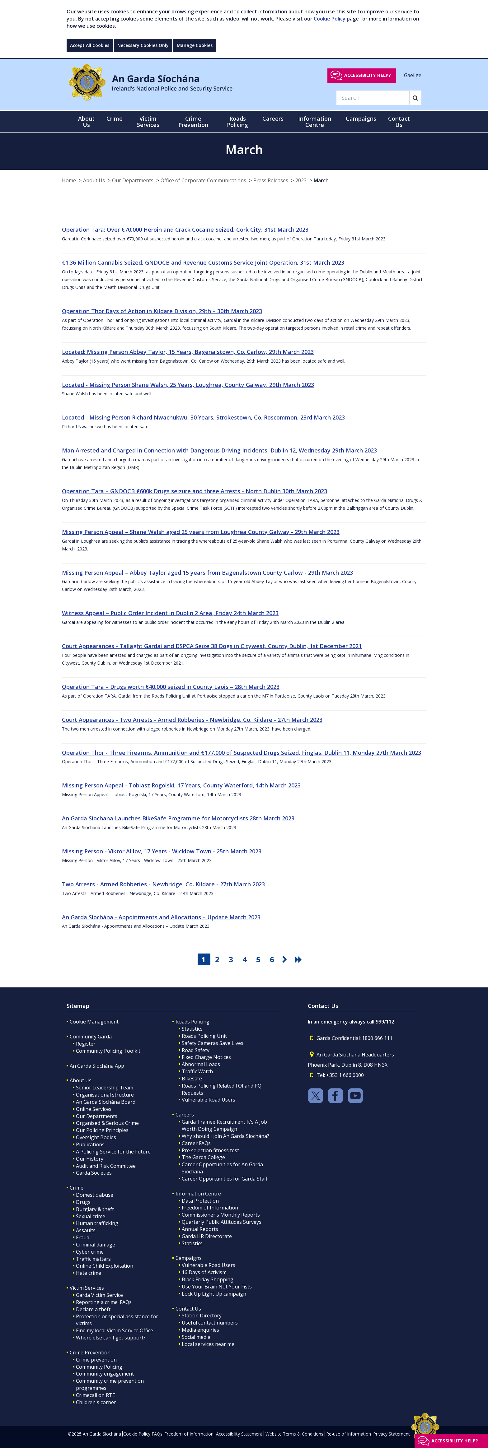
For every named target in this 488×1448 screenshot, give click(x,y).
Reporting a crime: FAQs (104, 1302)
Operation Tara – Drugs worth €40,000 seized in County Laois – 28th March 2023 (170, 686)
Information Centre (198, 1193)
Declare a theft (93, 1309)
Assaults (86, 1230)
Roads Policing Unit (204, 1036)
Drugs (83, 1202)
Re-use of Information (348, 1434)
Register (86, 1043)
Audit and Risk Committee (106, 1166)
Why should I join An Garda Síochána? (225, 1136)
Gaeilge (412, 75)
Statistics (192, 1028)
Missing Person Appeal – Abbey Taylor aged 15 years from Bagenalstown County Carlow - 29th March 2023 (207, 572)
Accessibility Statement (239, 1434)
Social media (196, 1337)
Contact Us (188, 1308)
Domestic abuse (94, 1194)
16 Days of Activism (204, 1272)
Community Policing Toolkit (108, 1050)
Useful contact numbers (210, 1322)
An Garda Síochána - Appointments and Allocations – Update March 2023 (161, 917)
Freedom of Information (210, 1207)
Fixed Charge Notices (206, 1057)
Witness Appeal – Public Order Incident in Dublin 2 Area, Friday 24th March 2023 (170, 613)
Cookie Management (94, 1021)
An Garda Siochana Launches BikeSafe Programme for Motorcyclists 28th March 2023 (178, 818)
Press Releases (270, 180)
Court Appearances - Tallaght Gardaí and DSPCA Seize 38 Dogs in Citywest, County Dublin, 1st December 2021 (212, 646)
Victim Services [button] (148, 121)
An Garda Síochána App (97, 1065)
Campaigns (189, 1258)
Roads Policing (192, 1021)
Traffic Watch (197, 1071)
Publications (90, 1144)
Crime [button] (114, 118)
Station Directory (202, 1315)
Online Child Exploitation (104, 1265)
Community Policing (99, 1366)
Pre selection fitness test (210, 1150)
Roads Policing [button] (237, 121)
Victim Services (87, 1287)
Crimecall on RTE (95, 1395)
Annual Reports (200, 1229)
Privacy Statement (391, 1434)
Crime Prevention (90, 1352)
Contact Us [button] (399, 121)
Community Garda (91, 1036)
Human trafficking (97, 1223)
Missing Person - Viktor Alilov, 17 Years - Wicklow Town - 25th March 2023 (161, 851)
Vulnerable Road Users (208, 1099)
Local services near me (208, 1344)
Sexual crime (90, 1216)
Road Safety (195, 1050)
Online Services (93, 1109)
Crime (76, 1187)
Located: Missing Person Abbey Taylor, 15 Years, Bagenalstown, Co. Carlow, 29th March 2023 (188, 351)
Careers (185, 1114)
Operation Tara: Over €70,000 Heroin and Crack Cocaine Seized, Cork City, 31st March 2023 (185, 229)
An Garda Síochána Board (105, 1101)
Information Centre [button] (314, 121)
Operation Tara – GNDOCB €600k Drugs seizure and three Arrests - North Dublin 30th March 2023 (194, 491)
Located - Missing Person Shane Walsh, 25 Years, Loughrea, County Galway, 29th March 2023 (188, 384)
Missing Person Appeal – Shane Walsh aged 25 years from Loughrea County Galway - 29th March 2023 (201, 532)
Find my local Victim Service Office (114, 1330)
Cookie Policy (329, 18)
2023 (301, 180)
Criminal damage (95, 1244)
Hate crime (88, 1272)
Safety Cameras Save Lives (212, 1043)
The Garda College (203, 1157)
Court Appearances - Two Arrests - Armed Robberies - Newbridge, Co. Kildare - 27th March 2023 (192, 719)
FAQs (157, 1434)
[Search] (372, 97)
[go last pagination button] (299, 959)
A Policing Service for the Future (113, 1151)
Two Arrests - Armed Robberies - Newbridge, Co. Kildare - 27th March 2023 (163, 884)
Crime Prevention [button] (193, 121)
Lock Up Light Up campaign (214, 1293)
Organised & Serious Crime (107, 1123)
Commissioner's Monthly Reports (221, 1214)
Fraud (82, 1237)
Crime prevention (96, 1359)
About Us (94, 180)
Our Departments (132, 180)
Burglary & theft (95, 1209)
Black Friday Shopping (207, 1279)
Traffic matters (93, 1258)
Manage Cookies (195, 45)
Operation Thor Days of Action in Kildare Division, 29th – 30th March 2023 (162, 311)
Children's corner (96, 1402)
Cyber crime (90, 1251)
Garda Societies (94, 1172)
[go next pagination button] (286, 959)
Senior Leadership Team (104, 1087)
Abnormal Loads (201, 1064)
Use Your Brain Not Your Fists (217, 1286)
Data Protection (200, 1200)
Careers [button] (273, 118)
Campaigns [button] (361, 118)
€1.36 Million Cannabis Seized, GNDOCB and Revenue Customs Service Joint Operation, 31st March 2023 (203, 262)
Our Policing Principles (102, 1130)
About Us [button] (86, 121)
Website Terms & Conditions (294, 1434)
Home (69, 180)
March (321, 180)
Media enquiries (200, 1329)
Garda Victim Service (99, 1295)
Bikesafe (192, 1078)
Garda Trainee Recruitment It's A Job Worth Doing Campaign (224, 1125)
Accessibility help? (367, 75)
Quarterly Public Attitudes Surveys (221, 1221)
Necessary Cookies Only (143, 45)
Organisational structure (105, 1094)
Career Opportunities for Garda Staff (225, 1178)
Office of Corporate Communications (203, 180)
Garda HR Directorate (207, 1236)
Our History (89, 1158)
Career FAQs (196, 1143)
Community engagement (105, 1373)
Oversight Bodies (96, 1137)
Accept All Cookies (89, 45)
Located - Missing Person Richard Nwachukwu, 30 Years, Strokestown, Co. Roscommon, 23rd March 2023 (203, 417)
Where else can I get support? (111, 1337)
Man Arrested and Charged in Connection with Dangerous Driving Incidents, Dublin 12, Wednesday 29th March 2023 (219, 450)
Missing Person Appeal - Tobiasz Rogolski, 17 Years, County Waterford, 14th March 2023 (181, 785)
